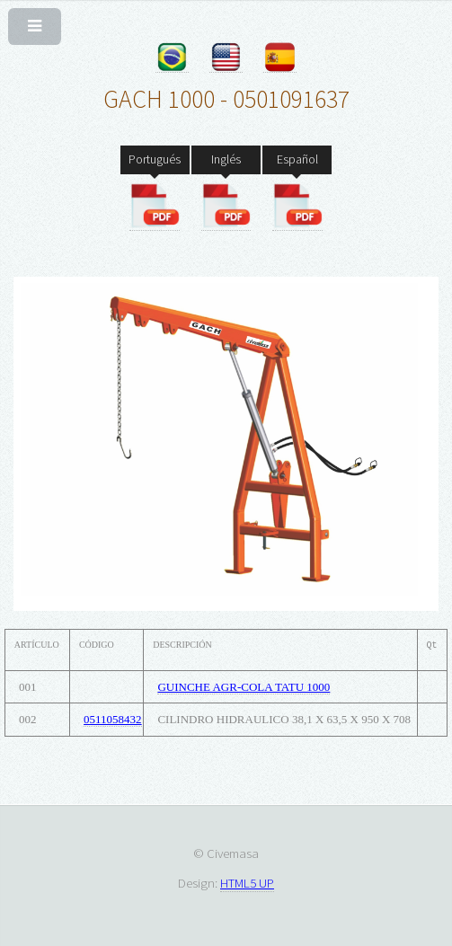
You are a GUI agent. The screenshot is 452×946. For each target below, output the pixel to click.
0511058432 (113, 719)
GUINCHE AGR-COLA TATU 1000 (243, 687)
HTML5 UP (247, 882)
